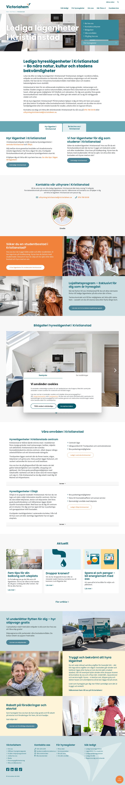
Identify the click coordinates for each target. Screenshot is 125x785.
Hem (7, 12)
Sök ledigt (64, 8)
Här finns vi (101, 8)
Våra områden (89, 33)
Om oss (91, 8)
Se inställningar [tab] (82, 375)
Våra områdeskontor (15, 763)
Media (10, 758)
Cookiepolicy (53, 396)
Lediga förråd (90, 756)
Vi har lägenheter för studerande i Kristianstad (25, 267)
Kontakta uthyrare (91, 26)
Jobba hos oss (12, 756)
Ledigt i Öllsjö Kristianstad (79, 507)
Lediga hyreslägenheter (94, 749)
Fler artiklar (62, 601)
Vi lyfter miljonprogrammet (17, 753)
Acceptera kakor (66, 406)
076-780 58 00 (82, 197)
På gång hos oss (90, 36)
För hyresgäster (78, 8)
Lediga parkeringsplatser (94, 753)
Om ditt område (63, 756)
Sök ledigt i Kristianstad (17, 165)
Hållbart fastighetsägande (17, 751)
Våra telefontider (41, 753)
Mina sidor (110, 2)
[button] (9, 370)
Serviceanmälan (63, 751)
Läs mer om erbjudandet (17, 642)
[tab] (50, 127)
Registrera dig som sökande (95, 758)
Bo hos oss (88, 23)
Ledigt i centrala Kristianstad (80, 455)
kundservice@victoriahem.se (45, 751)
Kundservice (114, 8)
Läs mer (11, 590)
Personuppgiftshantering (16, 760)
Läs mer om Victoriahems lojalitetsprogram (87, 308)
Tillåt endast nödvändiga (43, 406)
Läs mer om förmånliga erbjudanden (21, 726)
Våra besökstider (40, 756)
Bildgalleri (88, 30)
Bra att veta (62, 753)
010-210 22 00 (40, 749)
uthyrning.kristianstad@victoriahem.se (39, 112)
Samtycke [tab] (43, 375)
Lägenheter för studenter (94, 751)
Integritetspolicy (39, 396)
